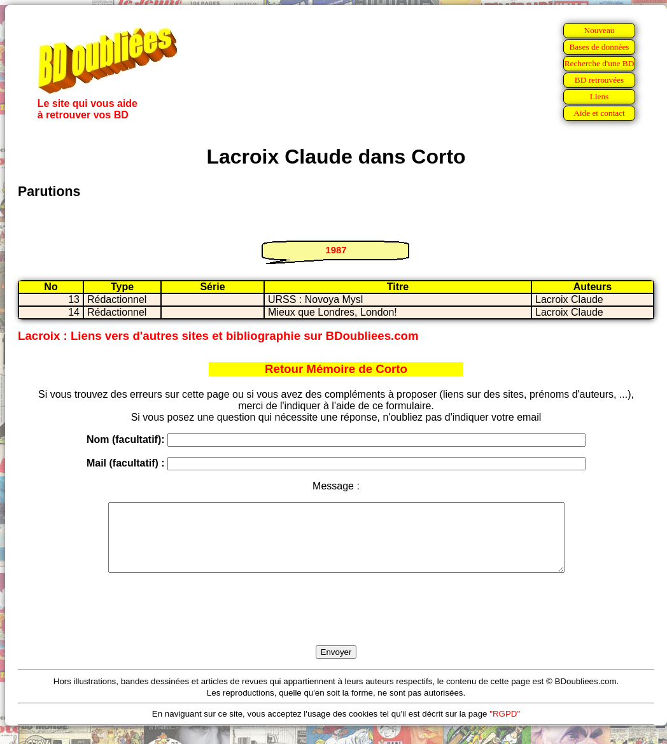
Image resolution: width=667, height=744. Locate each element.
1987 (335, 249)
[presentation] (336, 624)
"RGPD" (504, 727)
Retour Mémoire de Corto (336, 369)
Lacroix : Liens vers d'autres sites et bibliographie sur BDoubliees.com (218, 335)
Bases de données (599, 47)
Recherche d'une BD (600, 63)
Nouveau (599, 30)
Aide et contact (599, 113)
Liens (599, 96)
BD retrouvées (599, 80)
